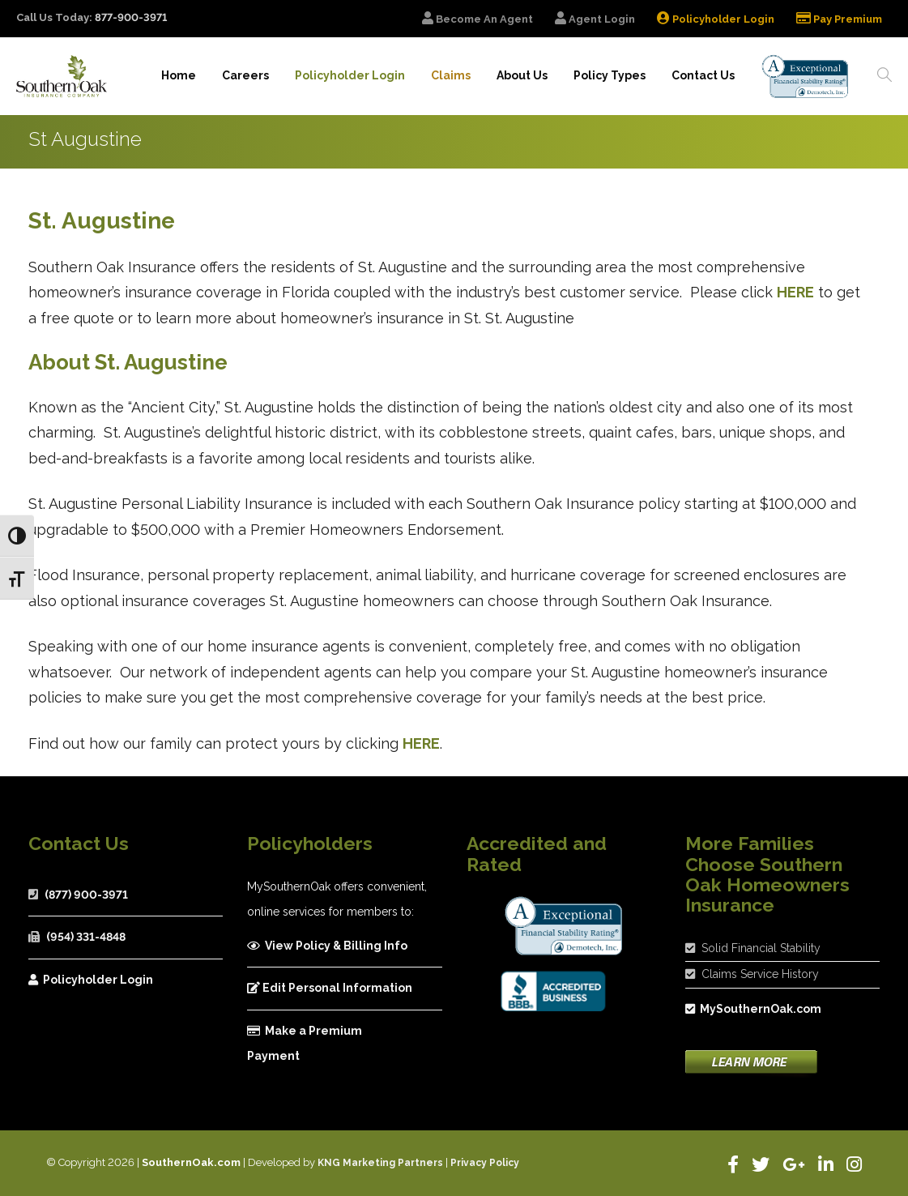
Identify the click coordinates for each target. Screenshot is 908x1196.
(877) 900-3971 (86, 894)
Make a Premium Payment (304, 1043)
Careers (245, 75)
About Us (522, 75)
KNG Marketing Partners (380, 1162)
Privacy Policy (484, 1162)
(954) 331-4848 (86, 936)
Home (178, 75)
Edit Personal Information (329, 987)
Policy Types (609, 75)
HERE (795, 292)
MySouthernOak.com (753, 1008)
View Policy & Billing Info (327, 945)
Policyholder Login (90, 979)
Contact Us (703, 75)
